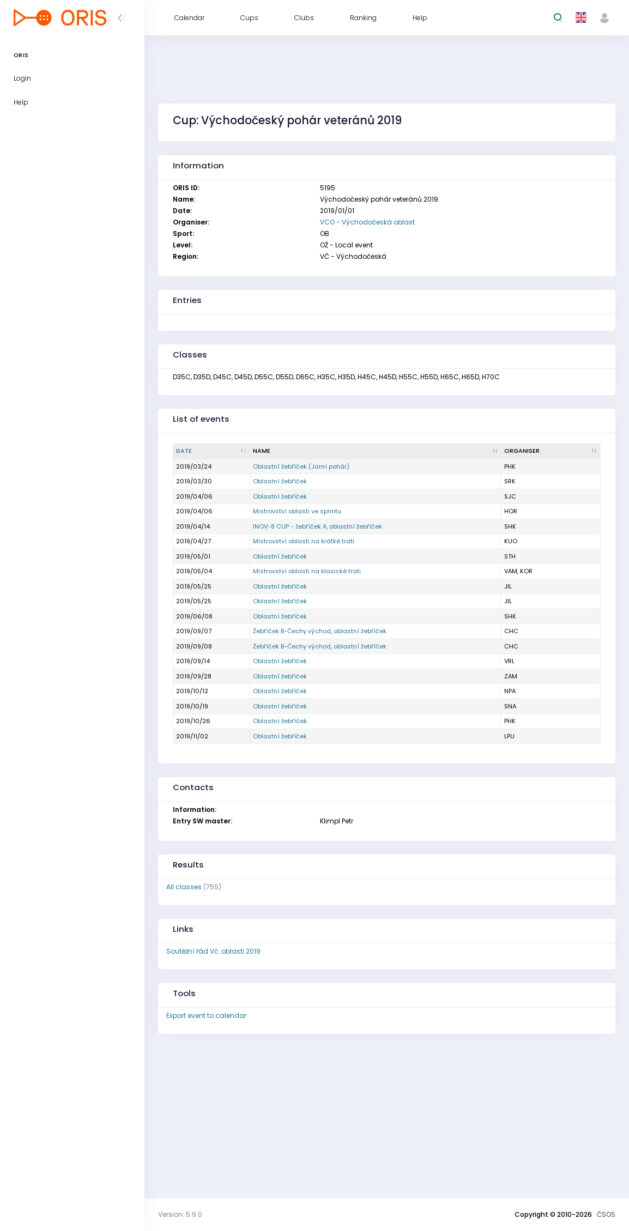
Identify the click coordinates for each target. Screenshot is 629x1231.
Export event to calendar (206, 1015)
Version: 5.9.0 (180, 1214)
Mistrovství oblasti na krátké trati (303, 541)
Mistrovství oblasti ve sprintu (297, 511)
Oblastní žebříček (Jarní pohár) (301, 466)
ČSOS (606, 1214)
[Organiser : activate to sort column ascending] (551, 451)
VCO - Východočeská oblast (367, 222)
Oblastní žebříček (280, 481)
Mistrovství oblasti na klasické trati (307, 571)
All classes (184, 887)
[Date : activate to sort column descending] (211, 451)
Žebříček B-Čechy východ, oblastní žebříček (319, 631)
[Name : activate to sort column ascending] (375, 451)
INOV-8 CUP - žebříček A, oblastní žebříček (317, 526)
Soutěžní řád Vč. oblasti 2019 (213, 951)
